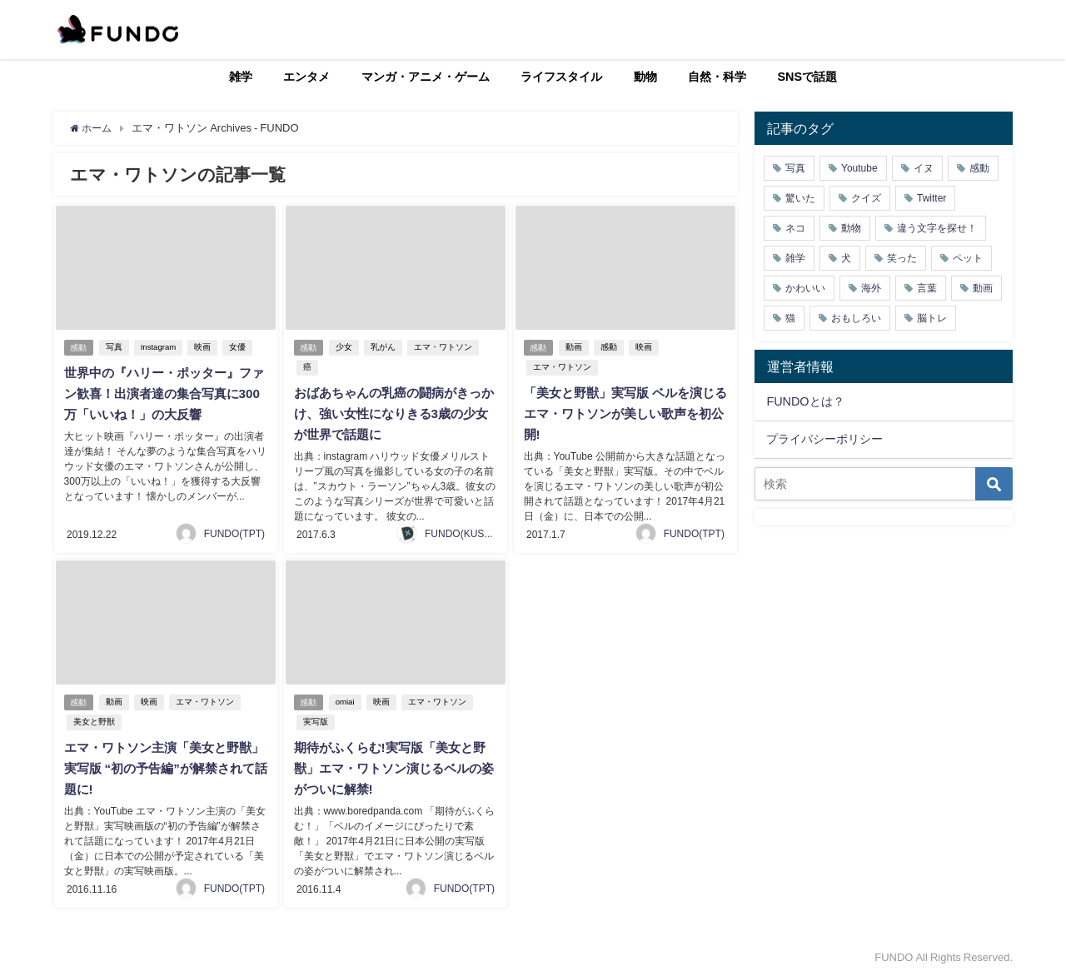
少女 (346, 347)
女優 (240, 347)
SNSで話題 (808, 76)
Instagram (161, 347)
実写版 (313, 718)
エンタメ (306, 76)
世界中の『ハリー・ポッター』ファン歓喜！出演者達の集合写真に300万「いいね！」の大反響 (162, 393)
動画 (576, 347)
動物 (645, 76)
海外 (871, 288)
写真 (116, 347)
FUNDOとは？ (805, 401)
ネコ (795, 228)
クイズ (866, 198)
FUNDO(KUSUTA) (465, 530)
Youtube (859, 168)
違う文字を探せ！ (937, 228)
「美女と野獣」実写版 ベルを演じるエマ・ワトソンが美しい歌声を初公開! (623, 413)
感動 (79, 347)
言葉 (927, 288)
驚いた (800, 198)
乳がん (385, 347)
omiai (347, 698)
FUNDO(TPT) (234, 530)
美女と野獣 (92, 718)
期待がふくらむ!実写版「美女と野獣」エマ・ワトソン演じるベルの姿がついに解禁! (394, 763)
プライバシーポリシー (824, 439)
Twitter (931, 198)
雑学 (240, 76)
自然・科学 (717, 76)
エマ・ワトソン (445, 347)
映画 (205, 347)
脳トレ (932, 318)
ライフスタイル (561, 76)
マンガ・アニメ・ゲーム (425, 76)
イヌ (924, 168)
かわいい (805, 288)
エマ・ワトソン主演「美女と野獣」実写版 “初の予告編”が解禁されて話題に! (164, 763)
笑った (902, 258)
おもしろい (856, 318)
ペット (968, 258)
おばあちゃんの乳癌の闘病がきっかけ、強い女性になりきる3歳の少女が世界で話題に (392, 413)
